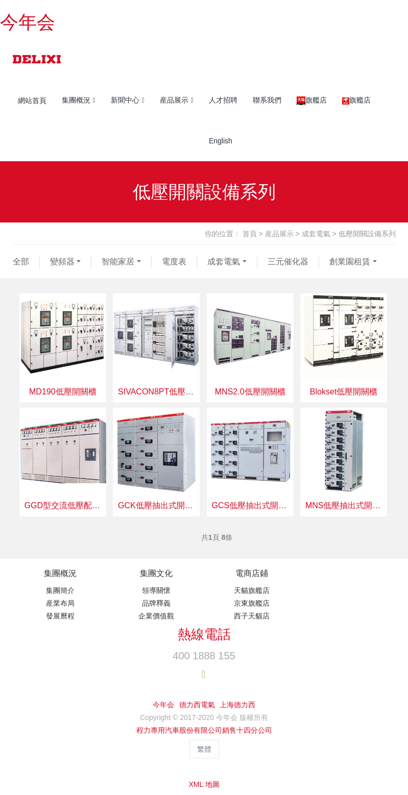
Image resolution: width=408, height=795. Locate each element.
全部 (21, 261)
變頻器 (62, 261)
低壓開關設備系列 (367, 234)
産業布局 (60, 603)
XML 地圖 (203, 784)
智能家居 (118, 261)
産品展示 (279, 234)
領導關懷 (156, 590)
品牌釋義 (156, 603)
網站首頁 (32, 100)
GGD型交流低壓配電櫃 (63, 505)
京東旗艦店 (252, 603)
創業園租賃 (349, 261)
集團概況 (60, 573)
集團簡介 (60, 590)
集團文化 (156, 573)
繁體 (204, 749)
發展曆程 (60, 616)
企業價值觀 (156, 616)
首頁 (250, 234)
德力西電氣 (197, 705)
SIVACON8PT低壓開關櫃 (156, 391)
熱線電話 (204, 634)
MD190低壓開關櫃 (63, 391)
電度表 (174, 261)
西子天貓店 (252, 616)
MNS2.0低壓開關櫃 (250, 391)
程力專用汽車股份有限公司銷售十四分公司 (204, 730)
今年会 (27, 22)
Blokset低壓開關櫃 (343, 391)
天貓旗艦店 (252, 590)
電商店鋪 (251, 573)
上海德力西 (237, 705)
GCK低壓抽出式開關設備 (156, 505)
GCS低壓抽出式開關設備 (250, 505)
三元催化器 (288, 261)
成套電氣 (316, 234)
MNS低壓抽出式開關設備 (343, 505)
